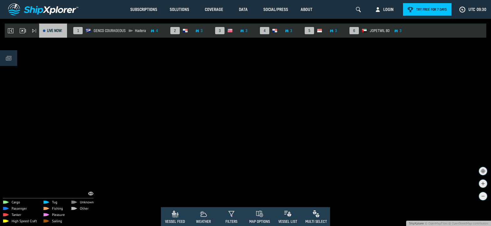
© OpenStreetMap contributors (468, 223)
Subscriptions (143, 9)
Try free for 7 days (431, 9)
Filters (231, 221)
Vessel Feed (175, 221)
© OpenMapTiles (436, 223)
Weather (203, 221)
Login (388, 9)
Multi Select (316, 221)
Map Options (259, 221)
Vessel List (287, 221)
